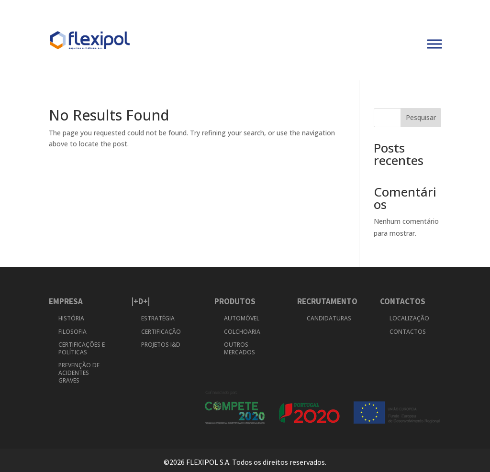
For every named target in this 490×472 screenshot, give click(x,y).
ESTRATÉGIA (158, 318)
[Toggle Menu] (434, 44)
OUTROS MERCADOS (239, 348)
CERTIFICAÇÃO (161, 332)
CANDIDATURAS (329, 318)
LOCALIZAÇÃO (409, 318)
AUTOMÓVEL (241, 318)
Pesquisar (421, 117)
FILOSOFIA (72, 332)
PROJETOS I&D (160, 344)
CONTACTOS (408, 332)
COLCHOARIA (242, 332)
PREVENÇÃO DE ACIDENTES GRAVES (79, 372)
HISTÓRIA (72, 318)
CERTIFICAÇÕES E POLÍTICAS (81, 348)
